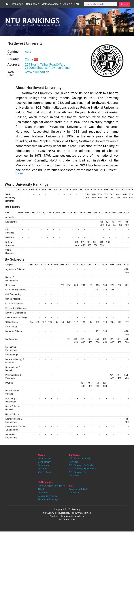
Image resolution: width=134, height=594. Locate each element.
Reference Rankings (48, 499)
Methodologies (50, 3)
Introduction (44, 458)
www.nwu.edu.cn (37, 72)
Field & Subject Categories (51, 485)
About (66, 3)
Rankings (31, 3)
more (19, 173)
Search (124, 4)
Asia (28, 52)
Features (42, 468)
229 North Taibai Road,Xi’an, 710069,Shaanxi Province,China (47, 66)
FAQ (76, 3)
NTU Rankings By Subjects (82, 468)
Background (44, 465)
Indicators (43, 492)
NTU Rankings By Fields (81, 465)
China (31, 59)
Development (44, 462)
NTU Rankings (14, 4)
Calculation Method (48, 496)
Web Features (45, 472)
